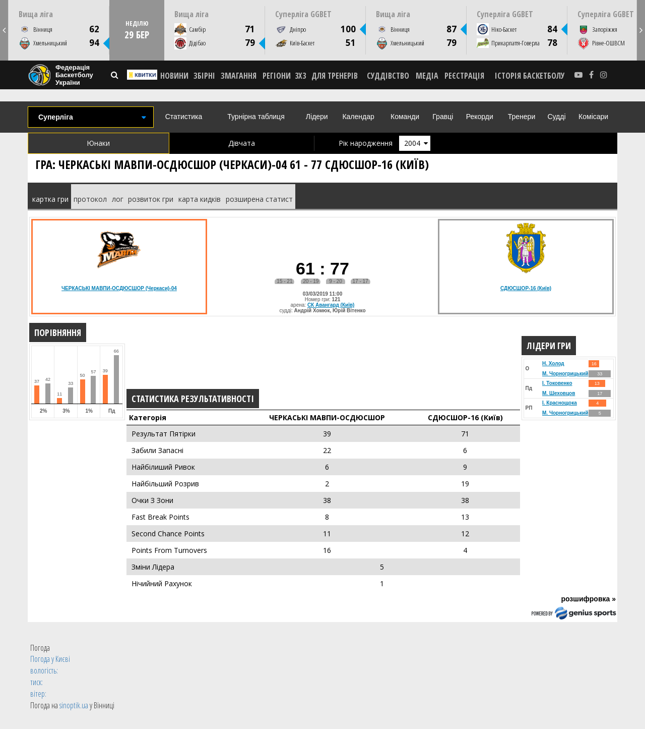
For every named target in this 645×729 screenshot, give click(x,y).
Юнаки (98, 143)
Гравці (442, 117)
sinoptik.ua (73, 705)
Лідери (317, 117)
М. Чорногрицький (565, 373)
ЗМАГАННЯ (238, 75)
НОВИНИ (174, 75)
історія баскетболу (530, 75)
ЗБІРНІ (204, 75)
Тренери (521, 117)
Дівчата (241, 143)
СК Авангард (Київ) (331, 305)
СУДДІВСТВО (388, 75)
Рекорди (479, 117)
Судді (556, 117)
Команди (405, 117)
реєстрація (464, 75)
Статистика (184, 117)
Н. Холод (553, 363)
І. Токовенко (557, 383)
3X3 (300, 75)
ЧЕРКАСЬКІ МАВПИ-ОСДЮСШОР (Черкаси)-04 (119, 288)
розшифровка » (588, 599)
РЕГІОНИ (277, 75)
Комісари (593, 117)
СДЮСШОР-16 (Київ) (525, 288)
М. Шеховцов (558, 393)
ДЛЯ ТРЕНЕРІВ (334, 75)
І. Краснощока (559, 403)
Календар (358, 117)
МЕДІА (427, 75)
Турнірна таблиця (255, 117)
